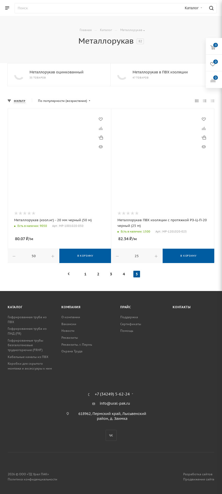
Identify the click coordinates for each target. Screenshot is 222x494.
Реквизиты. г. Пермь (76, 344)
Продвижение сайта (198, 479)
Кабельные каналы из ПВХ (28, 357)
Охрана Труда (71, 351)
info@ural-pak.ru (115, 403)
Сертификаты (130, 324)
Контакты (181, 307)
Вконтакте (111, 435)
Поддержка (129, 317)
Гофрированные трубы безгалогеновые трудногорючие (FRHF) (25, 345)
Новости (68, 331)
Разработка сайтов (197, 474)
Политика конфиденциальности (32, 479)
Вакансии (68, 324)
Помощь (126, 331)
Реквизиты (69, 338)
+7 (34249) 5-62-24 (112, 394)
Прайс (125, 307)
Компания (70, 307)
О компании (70, 317)
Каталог (15, 307)
